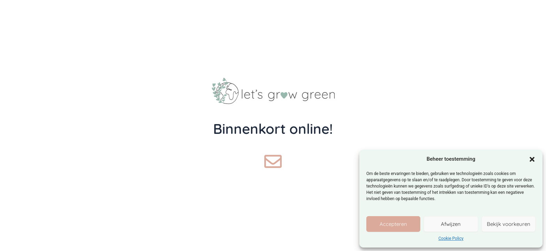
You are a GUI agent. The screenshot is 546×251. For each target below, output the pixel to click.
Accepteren (393, 224)
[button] (532, 159)
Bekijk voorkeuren (508, 224)
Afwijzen (451, 224)
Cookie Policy (450, 238)
